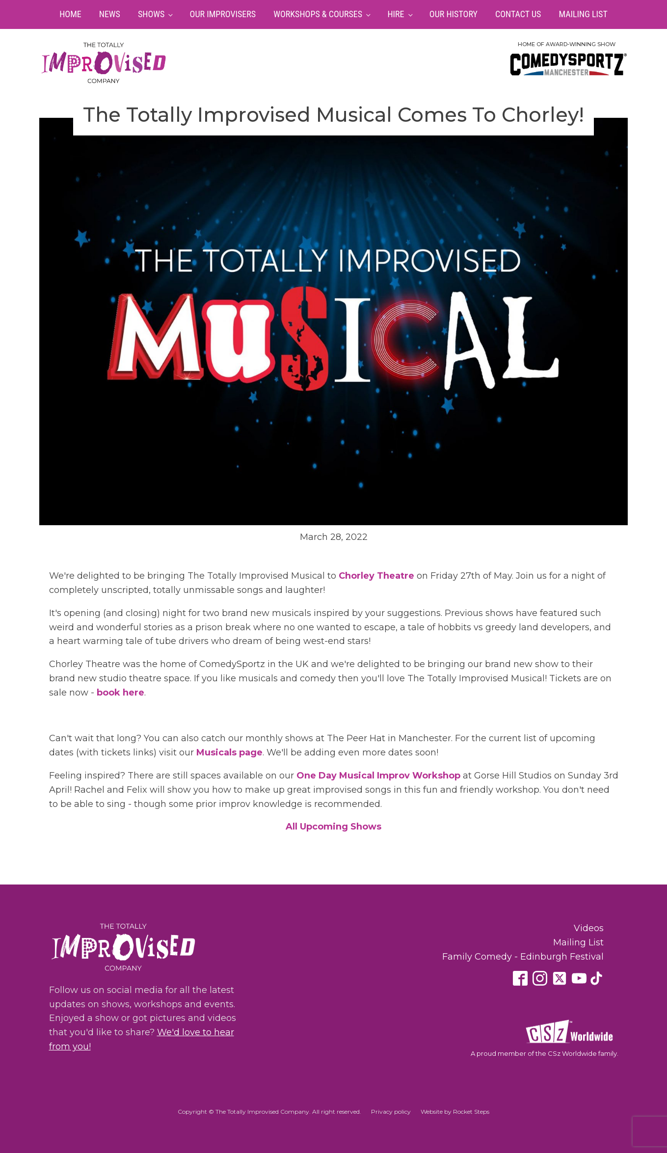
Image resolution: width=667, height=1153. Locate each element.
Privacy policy (391, 1111)
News (109, 14)
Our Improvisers (223, 14)
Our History (453, 14)
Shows (151, 14)
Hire (395, 14)
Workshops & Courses (317, 14)
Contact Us (518, 14)
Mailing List (583, 14)
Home (70, 14)
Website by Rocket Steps (455, 1111)
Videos (589, 928)
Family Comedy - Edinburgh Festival (523, 956)
